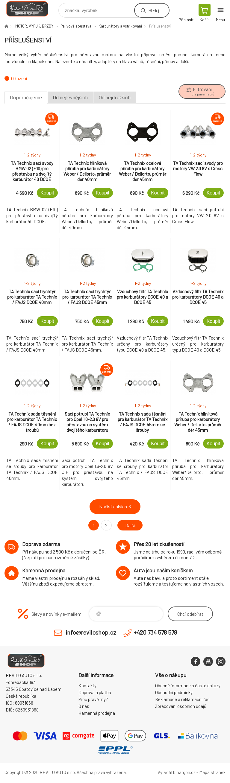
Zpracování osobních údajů (180, 706)
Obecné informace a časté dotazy (187, 685)
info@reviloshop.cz (91, 632)
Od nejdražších (115, 97)
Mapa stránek (212, 772)
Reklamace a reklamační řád (182, 699)
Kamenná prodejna (96, 713)
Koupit (47, 192)
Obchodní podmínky (174, 692)
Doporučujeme (26, 97)
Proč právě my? (93, 699)
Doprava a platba (94, 692)
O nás (83, 706)
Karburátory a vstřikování (120, 26)
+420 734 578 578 (155, 632)
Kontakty (87, 685)
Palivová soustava (75, 26)
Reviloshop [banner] (31, 9)
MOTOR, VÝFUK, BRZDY (34, 26)
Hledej (153, 10)
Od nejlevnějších (70, 97)
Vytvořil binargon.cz (177, 772)
